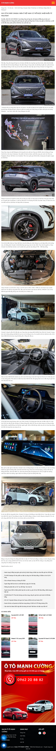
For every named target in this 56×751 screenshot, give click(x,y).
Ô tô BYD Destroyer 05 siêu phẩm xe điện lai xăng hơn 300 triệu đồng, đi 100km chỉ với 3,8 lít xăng (26, 576)
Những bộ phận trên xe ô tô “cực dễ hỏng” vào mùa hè (17, 587)
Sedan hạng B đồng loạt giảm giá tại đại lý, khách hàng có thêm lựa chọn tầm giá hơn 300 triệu (27, 572)
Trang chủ (22, 732)
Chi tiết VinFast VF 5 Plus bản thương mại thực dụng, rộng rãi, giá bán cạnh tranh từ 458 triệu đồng (26, 596)
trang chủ (3, 8)
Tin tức (22, 739)
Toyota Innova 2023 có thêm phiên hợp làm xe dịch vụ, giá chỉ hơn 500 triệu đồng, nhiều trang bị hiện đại (27, 591)
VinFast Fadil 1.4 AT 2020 (45, 615)
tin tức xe (10, 8)
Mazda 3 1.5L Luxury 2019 (18, 638)
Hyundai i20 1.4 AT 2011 (17, 615)
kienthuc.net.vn (8, 566)
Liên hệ (22, 742)
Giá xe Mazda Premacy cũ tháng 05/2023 (14, 580)
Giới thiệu (22, 735)
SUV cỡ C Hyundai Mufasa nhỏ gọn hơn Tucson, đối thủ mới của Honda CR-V (23, 600)
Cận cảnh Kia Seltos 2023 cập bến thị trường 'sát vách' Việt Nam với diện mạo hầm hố (25, 606)
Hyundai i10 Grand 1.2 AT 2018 (47, 638)
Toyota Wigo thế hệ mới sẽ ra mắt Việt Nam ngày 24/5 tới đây (19, 583)
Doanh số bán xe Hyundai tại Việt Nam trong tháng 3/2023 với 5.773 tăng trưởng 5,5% (25, 603)
